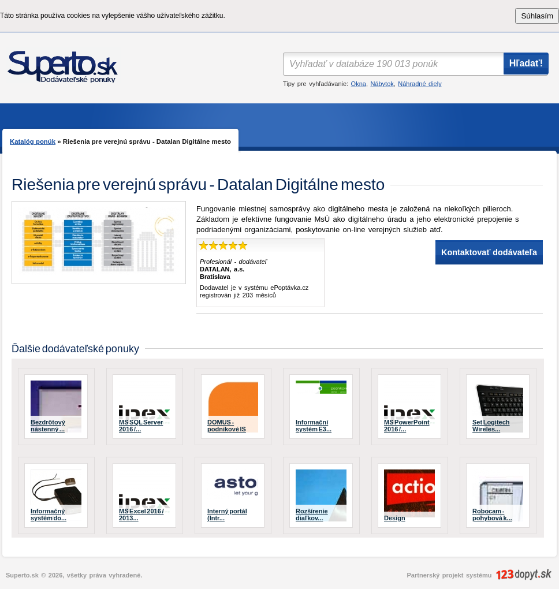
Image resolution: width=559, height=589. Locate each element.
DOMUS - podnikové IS (226, 426)
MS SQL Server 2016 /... (141, 426)
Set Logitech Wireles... (491, 426)
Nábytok (381, 83)
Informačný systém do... (48, 514)
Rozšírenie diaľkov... (312, 514)
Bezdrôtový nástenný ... (48, 426)
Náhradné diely (419, 83)
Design (394, 518)
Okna (358, 83)
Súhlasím (537, 16)
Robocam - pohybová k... (492, 514)
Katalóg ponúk (32, 141)
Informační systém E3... (313, 426)
